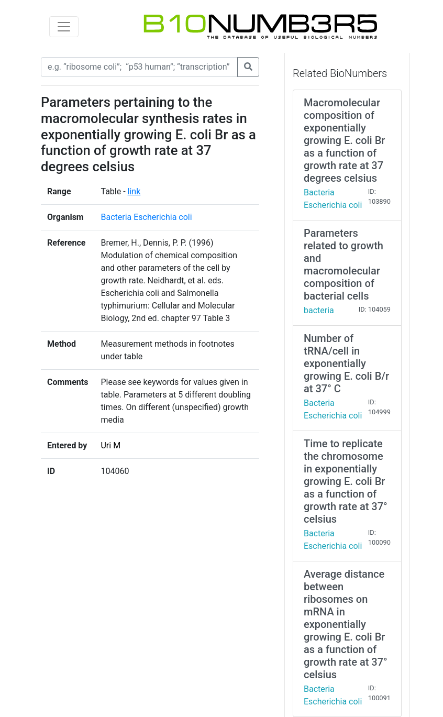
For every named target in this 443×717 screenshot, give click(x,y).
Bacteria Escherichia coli (146, 217)
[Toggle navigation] (64, 26)
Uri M (110, 445)
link (134, 191)
